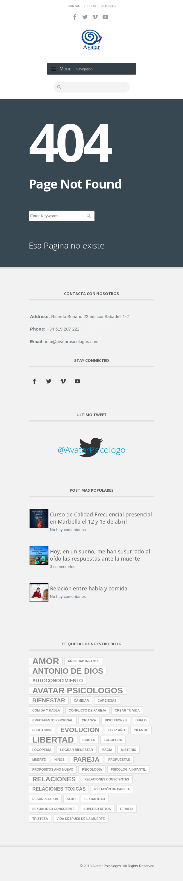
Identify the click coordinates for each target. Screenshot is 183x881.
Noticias (108, 6)
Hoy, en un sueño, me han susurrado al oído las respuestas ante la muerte (100, 555)
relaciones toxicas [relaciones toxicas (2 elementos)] (59, 788)
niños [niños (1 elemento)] (59, 759)
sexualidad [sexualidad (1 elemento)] (94, 799)
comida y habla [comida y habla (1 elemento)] (46, 710)
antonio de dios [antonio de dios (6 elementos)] (67, 671)
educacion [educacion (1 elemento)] (42, 730)
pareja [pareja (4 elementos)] (86, 759)
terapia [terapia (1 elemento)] (127, 809)
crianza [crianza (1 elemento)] (89, 720)
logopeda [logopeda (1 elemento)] (113, 740)
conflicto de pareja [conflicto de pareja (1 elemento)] (87, 710)
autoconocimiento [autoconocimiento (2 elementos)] (57, 680)
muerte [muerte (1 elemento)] (39, 759)
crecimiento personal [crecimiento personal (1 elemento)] (52, 720)
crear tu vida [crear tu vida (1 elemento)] (127, 710)
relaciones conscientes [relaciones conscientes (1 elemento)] (106, 779)
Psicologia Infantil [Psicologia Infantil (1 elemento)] (128, 769)
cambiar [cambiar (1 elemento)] (81, 700)
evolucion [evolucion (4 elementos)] (80, 730)
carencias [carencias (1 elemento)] (106, 700)
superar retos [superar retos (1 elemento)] (97, 809)
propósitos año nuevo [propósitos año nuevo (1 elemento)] (52, 769)
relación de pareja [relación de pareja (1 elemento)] (112, 789)
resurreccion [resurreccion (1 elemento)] (45, 799)
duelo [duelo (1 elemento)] (141, 720)
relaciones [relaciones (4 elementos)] (54, 779)
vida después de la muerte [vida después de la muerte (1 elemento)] (81, 818)
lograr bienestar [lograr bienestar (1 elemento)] (76, 750)
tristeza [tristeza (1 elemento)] (40, 818)
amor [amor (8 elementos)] (45, 661)
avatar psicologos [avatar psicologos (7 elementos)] (77, 690)
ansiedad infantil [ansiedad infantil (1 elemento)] (84, 661)
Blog (91, 6)
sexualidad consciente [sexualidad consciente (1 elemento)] (53, 809)
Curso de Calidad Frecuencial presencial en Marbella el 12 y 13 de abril (101, 518)
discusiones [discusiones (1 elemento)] (116, 720)
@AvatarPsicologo (92, 449)
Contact (75, 6)
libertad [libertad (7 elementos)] (53, 740)
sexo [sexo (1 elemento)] (71, 799)
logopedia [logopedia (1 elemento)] (41, 750)
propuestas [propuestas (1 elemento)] (119, 759)
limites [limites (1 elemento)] (89, 740)
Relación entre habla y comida (88, 588)
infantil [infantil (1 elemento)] (141, 730)
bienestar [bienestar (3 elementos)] (48, 700)
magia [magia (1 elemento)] (107, 750)
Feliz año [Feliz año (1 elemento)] (116, 730)
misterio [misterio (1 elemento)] (128, 750)
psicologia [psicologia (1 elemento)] (92, 769)
